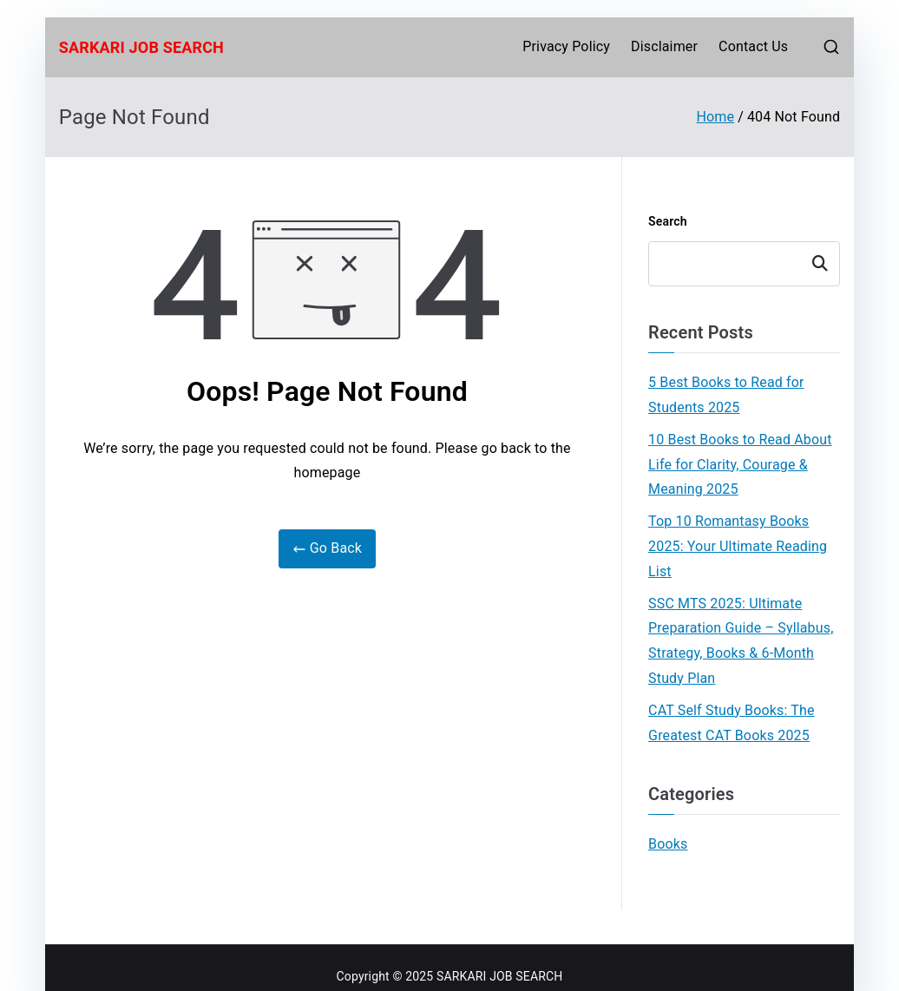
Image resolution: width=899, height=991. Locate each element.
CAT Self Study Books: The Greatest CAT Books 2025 (731, 723)
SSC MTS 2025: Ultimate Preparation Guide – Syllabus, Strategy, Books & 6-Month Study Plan (740, 640)
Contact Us (753, 46)
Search (667, 221)
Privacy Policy (566, 46)
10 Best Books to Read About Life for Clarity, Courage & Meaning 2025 (740, 464)
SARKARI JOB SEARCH (141, 47)
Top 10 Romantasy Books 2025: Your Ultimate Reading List (737, 546)
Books (667, 844)
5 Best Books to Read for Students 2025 (726, 395)
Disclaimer (664, 46)
